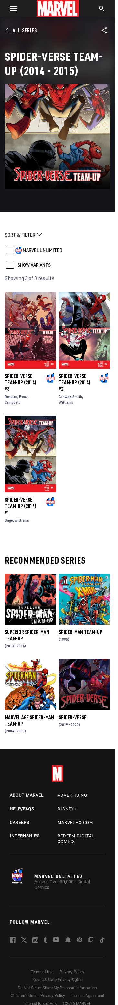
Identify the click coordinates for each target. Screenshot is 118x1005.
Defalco (11, 396)
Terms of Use (42, 972)
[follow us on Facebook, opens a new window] (13, 941)
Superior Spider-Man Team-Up (27, 635)
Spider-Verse (72, 717)
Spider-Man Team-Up (80, 632)
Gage (9, 520)
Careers (19, 822)
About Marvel (27, 795)
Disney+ (67, 808)
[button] (11, 8)
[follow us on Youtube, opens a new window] (56, 940)
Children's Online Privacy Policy (38, 995)
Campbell (12, 402)
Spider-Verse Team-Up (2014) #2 (74, 382)
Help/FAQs (22, 808)
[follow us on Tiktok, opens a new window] (102, 941)
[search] (102, 9)
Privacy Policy (72, 972)
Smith (77, 396)
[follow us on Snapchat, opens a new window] (68, 941)
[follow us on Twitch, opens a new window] (91, 941)
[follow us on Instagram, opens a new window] (35, 941)
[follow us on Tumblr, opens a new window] (45, 941)
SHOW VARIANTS (34, 265)
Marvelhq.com (75, 822)
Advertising (72, 795)
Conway (65, 396)
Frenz (23, 396)
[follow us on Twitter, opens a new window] (24, 941)
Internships (25, 836)
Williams (66, 402)
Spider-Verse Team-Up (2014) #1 (20, 506)
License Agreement (87, 995)
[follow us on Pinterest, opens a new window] (79, 940)
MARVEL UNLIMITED (42, 250)
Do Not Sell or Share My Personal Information (57, 988)
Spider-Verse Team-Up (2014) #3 (20, 382)
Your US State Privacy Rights (57, 980)
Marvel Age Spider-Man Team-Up (29, 720)
